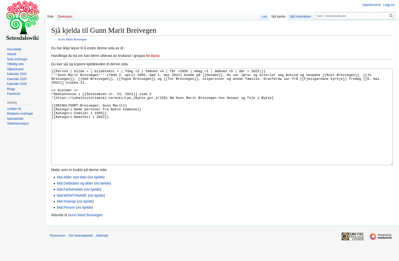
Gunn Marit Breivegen (72, 39)
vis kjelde (96, 196)
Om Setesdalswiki (80, 254)
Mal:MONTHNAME (72, 214)
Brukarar (153, 56)
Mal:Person (66, 226)
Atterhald (102, 254)
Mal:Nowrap (66, 220)
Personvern (57, 254)
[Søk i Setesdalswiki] (355, 16)
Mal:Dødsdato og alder (75, 202)
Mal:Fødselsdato (70, 208)
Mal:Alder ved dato (72, 196)
